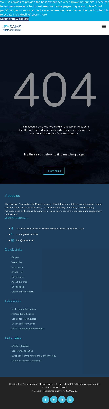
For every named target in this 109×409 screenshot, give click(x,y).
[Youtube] (70, 399)
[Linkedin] (62, 399)
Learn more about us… (16, 217)
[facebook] (45, 399)
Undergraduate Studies (23, 309)
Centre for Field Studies (23, 318)
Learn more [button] (39, 15)
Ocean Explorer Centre (23, 323)
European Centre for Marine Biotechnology (33, 355)
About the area (19, 281)
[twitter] (53, 399)
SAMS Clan (17, 272)
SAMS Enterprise (20, 346)
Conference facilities (22, 350)
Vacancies (16, 262)
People (15, 257)
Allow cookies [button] (19, 19)
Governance (17, 277)
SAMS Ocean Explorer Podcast (27, 328)
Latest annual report (22, 291)
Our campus (17, 286)
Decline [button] (5, 19)
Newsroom (17, 267)
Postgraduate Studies (22, 313)
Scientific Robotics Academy (26, 360)
